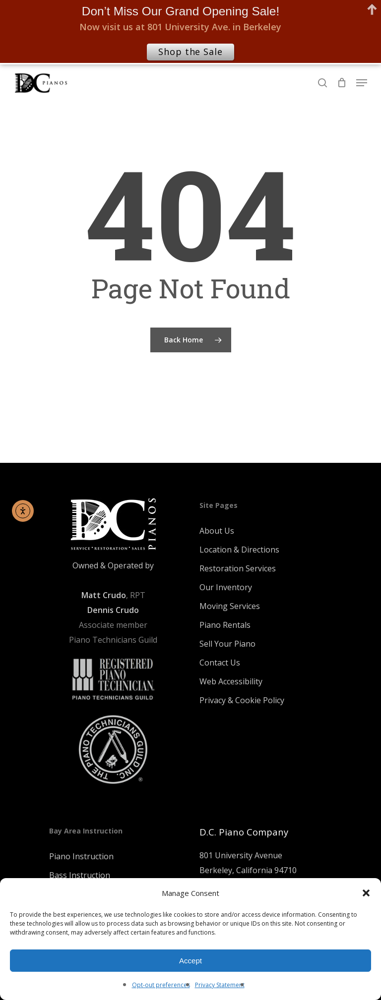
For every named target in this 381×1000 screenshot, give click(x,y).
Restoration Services (237, 568)
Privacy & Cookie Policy (241, 700)
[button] (366, 893)
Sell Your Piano (227, 643)
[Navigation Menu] (361, 83)
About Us (216, 530)
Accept (190, 960)
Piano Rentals (225, 624)
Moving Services (229, 606)
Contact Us (219, 662)
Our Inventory (225, 587)
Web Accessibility (230, 681)
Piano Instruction (81, 856)
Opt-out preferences (161, 985)
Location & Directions (239, 549)
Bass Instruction (79, 875)
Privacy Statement (220, 985)
